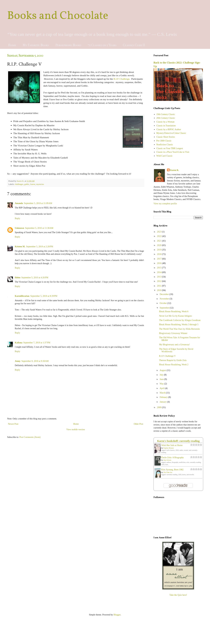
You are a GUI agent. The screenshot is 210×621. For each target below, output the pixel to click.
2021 (159, 241)
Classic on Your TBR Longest (169, 148)
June (162, 379)
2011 (159, 286)
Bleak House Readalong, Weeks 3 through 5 (178, 324)
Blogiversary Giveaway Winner (173, 333)
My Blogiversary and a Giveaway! (174, 344)
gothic (26, 184)
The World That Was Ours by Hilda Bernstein (179, 329)
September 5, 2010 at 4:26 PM (34, 277)
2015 (159, 268)
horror (32, 184)
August (163, 370)
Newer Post (13, 424)
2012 (159, 281)
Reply (17, 218)
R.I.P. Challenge (122, 78)
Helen (17, 277)
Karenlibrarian (22, 296)
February (164, 397)
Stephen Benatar (168, 448)
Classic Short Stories (165, 137)
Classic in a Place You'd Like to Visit (172, 152)
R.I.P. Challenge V (167, 356)
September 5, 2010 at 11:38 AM (39, 228)
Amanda (19, 203)
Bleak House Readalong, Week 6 (173, 311)
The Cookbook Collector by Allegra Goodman (179, 320)
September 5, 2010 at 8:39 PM (43, 296)
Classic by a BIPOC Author (168, 129)
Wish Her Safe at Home (171, 445)
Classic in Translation (166, 125)
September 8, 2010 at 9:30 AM (35, 361)
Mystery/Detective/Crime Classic (171, 133)
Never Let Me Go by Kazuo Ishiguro (175, 316)
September (165, 308)
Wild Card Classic (164, 156)
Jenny (18, 361)
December (164, 294)
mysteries (40, 184)
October (163, 303)
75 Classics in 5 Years (102, 45)
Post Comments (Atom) (30, 437)
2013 (159, 277)
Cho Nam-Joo (167, 472)
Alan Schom (167, 460)
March (163, 393)
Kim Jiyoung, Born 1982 (172, 469)
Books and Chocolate (57, 16)
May (162, 383)
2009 (159, 407)
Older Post (138, 424)
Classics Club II (134, 45)
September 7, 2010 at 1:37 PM (36, 342)
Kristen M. (20, 246)
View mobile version (75, 429)
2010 (159, 290)
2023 (159, 232)
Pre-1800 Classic (164, 141)
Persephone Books (68, 45)
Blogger (116, 615)
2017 (159, 259)
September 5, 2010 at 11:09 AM (38, 203)
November (165, 299)
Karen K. (174, 170)
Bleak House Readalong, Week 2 (173, 364)
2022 (159, 236)
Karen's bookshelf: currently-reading (178, 440)
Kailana (18, 342)
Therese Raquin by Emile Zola (172, 360)
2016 (159, 263)
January (163, 402)
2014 (159, 272)
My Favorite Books (36, 45)
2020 (159, 245)
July (162, 375)
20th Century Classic (165, 118)
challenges (19, 184)
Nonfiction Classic (164, 144)
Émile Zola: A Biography (172, 457)
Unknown (19, 228)
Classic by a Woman (165, 122)
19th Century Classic (165, 114)
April (162, 388)
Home (12, 45)
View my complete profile (165, 203)
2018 (159, 254)
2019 (159, 250)
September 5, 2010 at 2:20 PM (39, 246)
